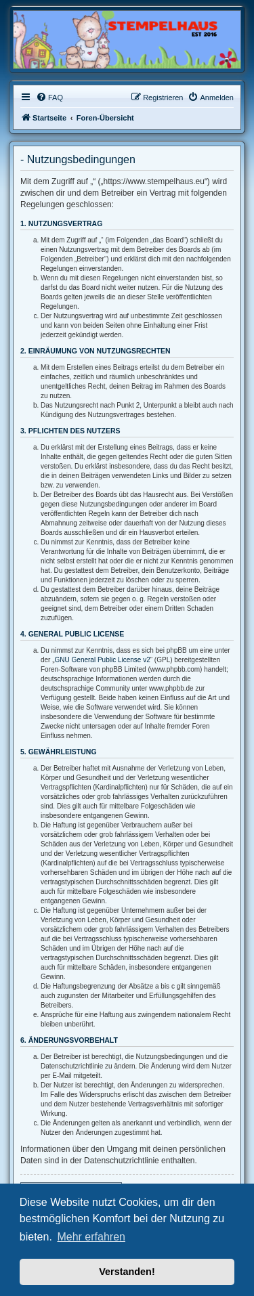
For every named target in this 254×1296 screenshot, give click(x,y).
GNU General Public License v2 (102, 660)
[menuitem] (49, 97)
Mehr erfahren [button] (91, 1237)
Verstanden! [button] (126, 1271)
